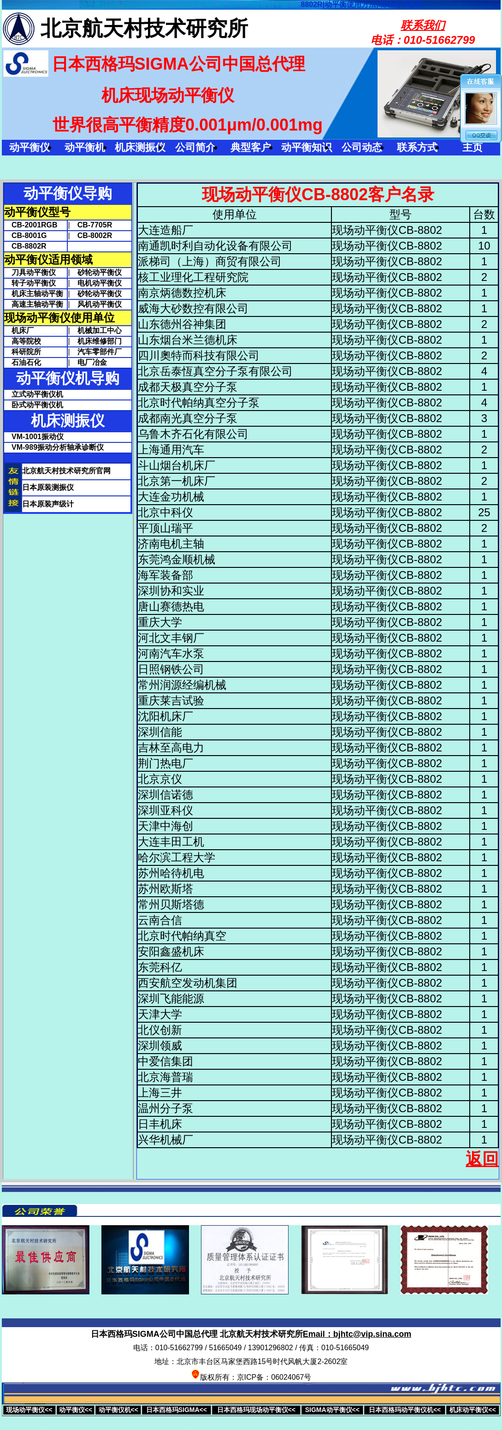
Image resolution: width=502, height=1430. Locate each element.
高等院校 (22, 341)
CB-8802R (25, 246)
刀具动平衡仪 (30, 272)
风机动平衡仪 (99, 304)
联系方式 (417, 147)
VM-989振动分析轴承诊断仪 (58, 447)
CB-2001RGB (31, 225)
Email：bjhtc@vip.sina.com (357, 1334)
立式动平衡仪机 (37, 394)
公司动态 (362, 147)
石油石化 (22, 362)
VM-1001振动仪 (38, 437)
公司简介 (195, 147)
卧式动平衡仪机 (37, 405)
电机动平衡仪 (99, 283)
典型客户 (250, 147)
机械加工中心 (99, 330)
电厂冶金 (92, 362)
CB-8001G (25, 235)
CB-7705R (94, 225)
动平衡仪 (29, 147)
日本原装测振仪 (48, 487)
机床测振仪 (140, 147)
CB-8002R (94, 235)
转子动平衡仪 (30, 283)
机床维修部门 (99, 341)
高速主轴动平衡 (33, 304)
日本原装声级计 (48, 504)
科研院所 (22, 352)
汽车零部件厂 (99, 352)
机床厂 (19, 330)
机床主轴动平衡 (33, 294)
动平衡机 (85, 147)
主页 (472, 147)
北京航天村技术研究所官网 (66, 471)
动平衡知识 (306, 147)
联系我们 (423, 25)
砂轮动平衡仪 (99, 272)
